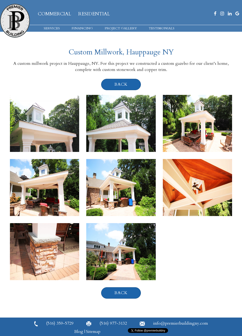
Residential (94, 14)
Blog (78, 332)
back (121, 84)
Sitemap (93, 332)
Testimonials (161, 28)
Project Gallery (121, 28)
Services (52, 28)
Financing (82, 28)
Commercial (54, 14)
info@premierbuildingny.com (174, 323)
